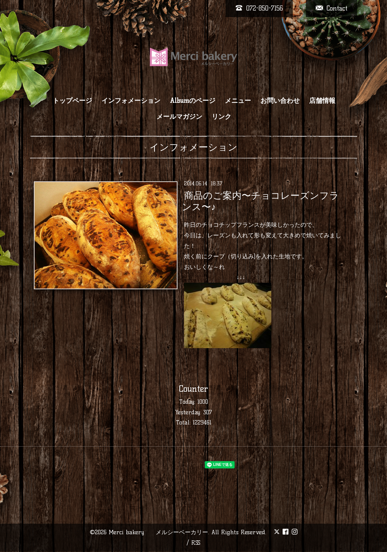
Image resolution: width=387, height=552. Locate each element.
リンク (221, 117)
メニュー (238, 101)
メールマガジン (179, 117)
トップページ (72, 101)
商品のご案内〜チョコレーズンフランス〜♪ (260, 201)
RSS (195, 542)
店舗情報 (322, 101)
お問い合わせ (280, 101)
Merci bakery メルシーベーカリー (158, 532)
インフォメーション (130, 101)
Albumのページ (192, 101)
